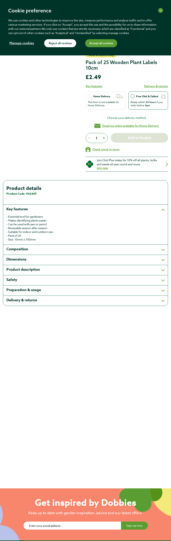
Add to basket (139, 137)
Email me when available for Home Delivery (126, 126)
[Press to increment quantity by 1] (103, 138)
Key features (94, 86)
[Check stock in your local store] (103, 149)
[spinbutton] (96, 138)
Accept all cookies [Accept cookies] (101, 43)
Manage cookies (21, 43)
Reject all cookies (60, 43)
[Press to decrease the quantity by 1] (89, 138)
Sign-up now (134, 525)
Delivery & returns (156, 86)
